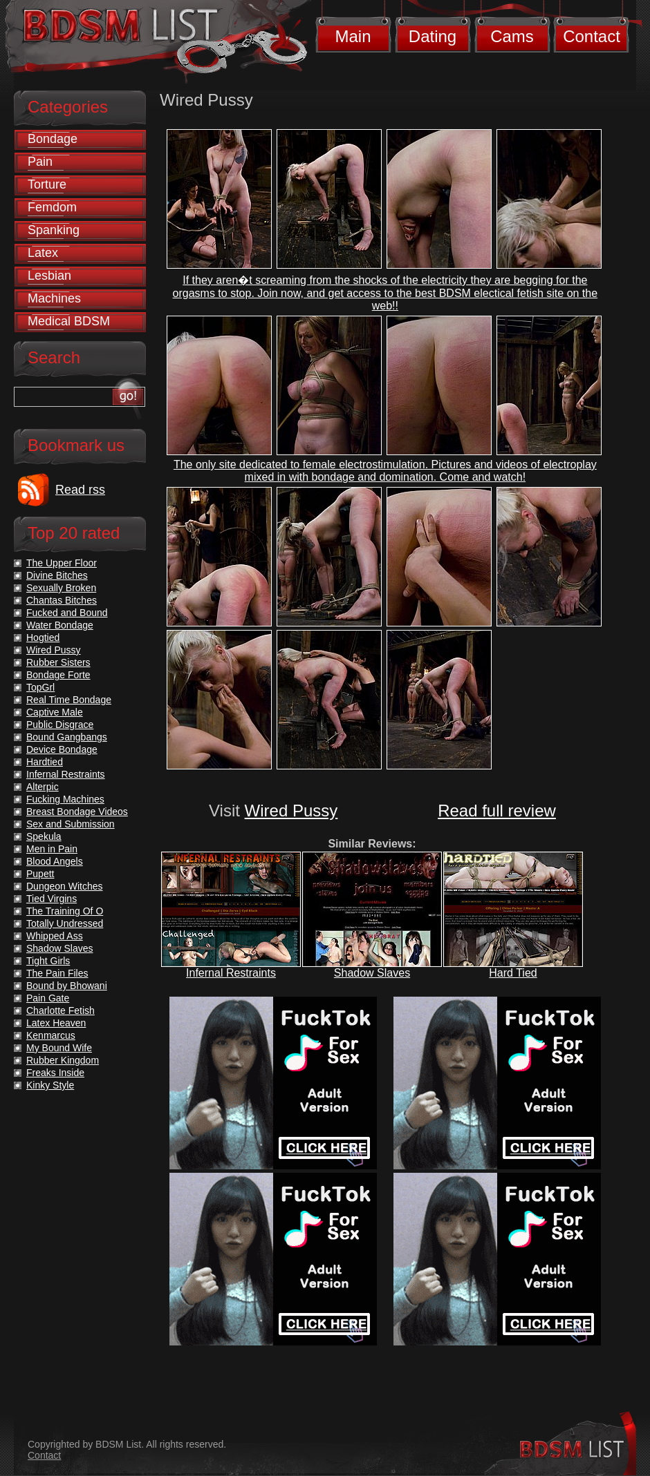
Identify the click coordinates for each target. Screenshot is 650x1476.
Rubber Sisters (58, 662)
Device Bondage (62, 749)
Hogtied (42, 637)
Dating (432, 36)
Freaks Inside (55, 1072)
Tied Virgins (51, 898)
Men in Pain (51, 848)
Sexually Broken (61, 587)
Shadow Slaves (372, 973)
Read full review (497, 810)
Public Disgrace (59, 724)
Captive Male (54, 712)
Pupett (40, 873)
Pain (40, 162)
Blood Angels (54, 861)
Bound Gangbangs (66, 736)
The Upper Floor (61, 562)
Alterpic (42, 786)
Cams (512, 36)
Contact (591, 36)
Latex (43, 253)
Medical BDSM (69, 321)
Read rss (80, 490)
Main (353, 36)
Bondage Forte (58, 674)
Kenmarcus (50, 1035)
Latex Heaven (56, 1022)
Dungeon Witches (64, 886)
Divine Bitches (57, 575)
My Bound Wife (59, 1047)
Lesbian (49, 275)
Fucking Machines (65, 799)
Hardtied (44, 761)
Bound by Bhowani (66, 985)
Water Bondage (59, 625)
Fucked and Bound (67, 612)
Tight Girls (48, 960)
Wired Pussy (291, 810)
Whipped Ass (54, 935)
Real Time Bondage (68, 699)
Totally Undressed (64, 923)
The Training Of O (64, 911)
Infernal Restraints (231, 973)
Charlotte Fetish (60, 1010)
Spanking (54, 230)
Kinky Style (50, 1085)
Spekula (44, 836)
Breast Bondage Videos (77, 811)
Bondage (52, 139)
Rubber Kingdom (62, 1060)
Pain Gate (47, 998)
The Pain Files (57, 973)
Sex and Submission (70, 824)
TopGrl (40, 687)
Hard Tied (513, 973)
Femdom (52, 207)
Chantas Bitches (61, 600)
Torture (47, 184)
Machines (54, 298)
